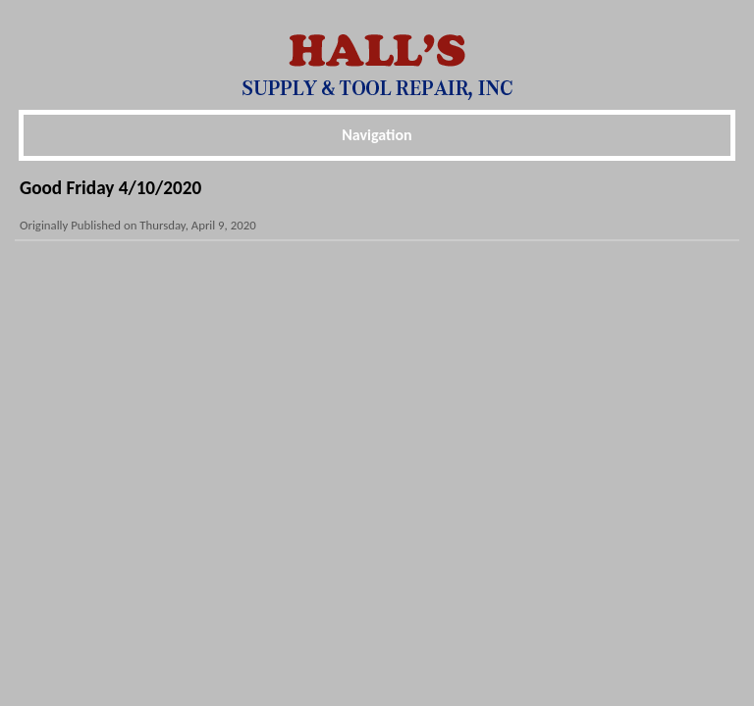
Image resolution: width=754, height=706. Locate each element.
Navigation (376, 135)
